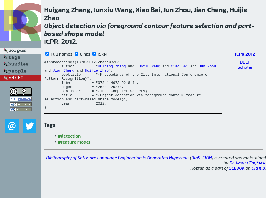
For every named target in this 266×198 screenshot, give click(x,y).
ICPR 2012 (245, 53)
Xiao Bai (179, 67)
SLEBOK (237, 177)
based (53, 33)
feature (181, 25)
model (94, 33)
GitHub (258, 177)
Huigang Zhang (112, 67)
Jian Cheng (63, 72)
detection (80, 25)
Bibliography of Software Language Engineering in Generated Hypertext (117, 167)
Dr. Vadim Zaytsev (247, 172)
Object (54, 25)
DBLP (245, 61)
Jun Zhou (207, 67)
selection (209, 25)
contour (156, 25)
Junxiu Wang (148, 67)
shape (73, 33)
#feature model (74, 151)
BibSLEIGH (201, 167)
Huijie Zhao (97, 72)
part (244, 25)
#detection (69, 145)
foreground (125, 25)
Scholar (245, 67)
